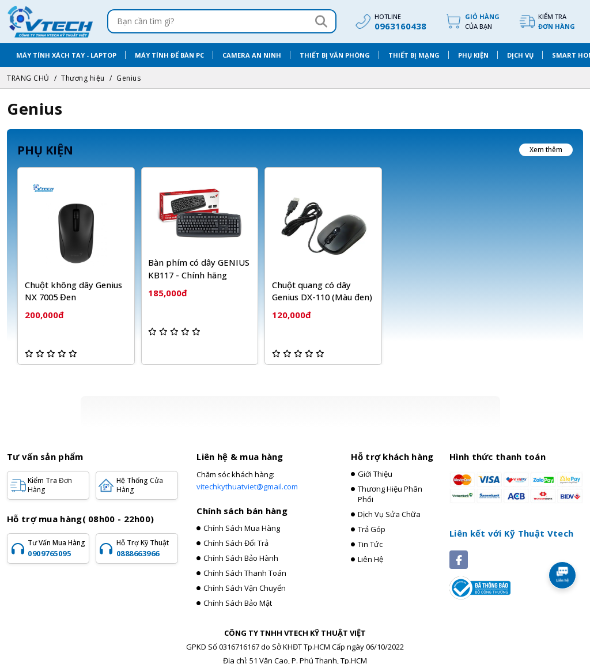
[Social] (458, 549)
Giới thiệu (375, 463)
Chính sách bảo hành (240, 547)
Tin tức (370, 533)
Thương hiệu (83, 78)
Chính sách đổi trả (235, 532)
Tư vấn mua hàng (57, 537)
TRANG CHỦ (28, 78)
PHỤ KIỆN (45, 150)
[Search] (321, 21)
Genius (128, 78)
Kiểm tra (556, 21)
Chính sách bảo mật (237, 592)
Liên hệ (370, 548)
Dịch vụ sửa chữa (389, 503)
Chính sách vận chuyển (244, 577)
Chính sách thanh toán (244, 562)
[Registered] (479, 576)
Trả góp (371, 518)
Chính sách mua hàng (241, 517)
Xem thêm (546, 149)
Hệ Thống (139, 474)
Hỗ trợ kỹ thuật (145, 537)
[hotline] (388, 21)
